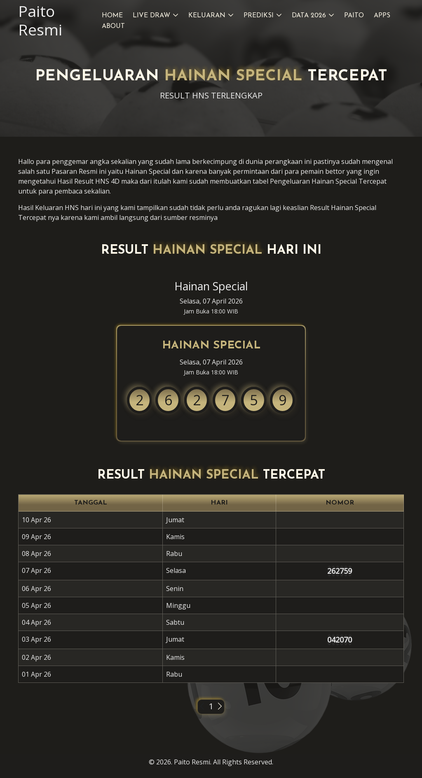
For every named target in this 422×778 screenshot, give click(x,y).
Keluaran (206, 15)
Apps (382, 15)
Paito (354, 15)
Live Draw (151, 15)
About (113, 26)
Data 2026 (309, 15)
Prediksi (259, 15)
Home (112, 15)
